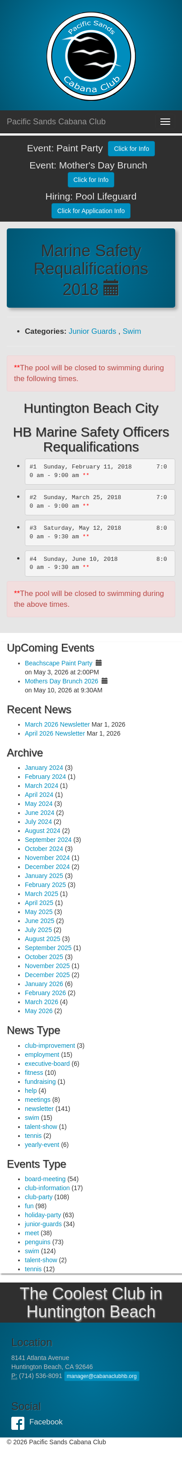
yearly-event (42, 1144)
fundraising (40, 1081)
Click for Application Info (91, 210)
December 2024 (47, 866)
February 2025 (45, 884)
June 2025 (39, 920)
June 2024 (39, 812)
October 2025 (44, 956)
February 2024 (45, 776)
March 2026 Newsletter (57, 724)
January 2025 (44, 875)
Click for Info (131, 148)
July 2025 (38, 929)
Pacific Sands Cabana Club (56, 121)
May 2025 (38, 911)
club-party (38, 1197)
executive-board (47, 1063)
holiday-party (43, 1215)
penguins (38, 1242)
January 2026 (44, 983)
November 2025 (47, 965)
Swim (131, 331)
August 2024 (43, 830)
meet (32, 1233)
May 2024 (38, 803)
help (31, 1090)
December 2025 (47, 974)
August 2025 (43, 938)
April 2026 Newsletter (55, 733)
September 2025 (48, 947)
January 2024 (44, 767)
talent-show (41, 1126)
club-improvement (50, 1045)
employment (42, 1054)
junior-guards (43, 1224)
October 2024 (44, 848)
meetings (38, 1099)
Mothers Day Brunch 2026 (61, 681)
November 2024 (47, 857)
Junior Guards (92, 331)
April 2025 (39, 902)
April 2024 (39, 794)
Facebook (20, 1422)
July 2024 (38, 821)
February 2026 (45, 992)
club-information (47, 1188)
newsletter (39, 1108)
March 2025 (41, 893)
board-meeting (45, 1179)
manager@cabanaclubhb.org (102, 1376)
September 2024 (48, 839)
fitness (34, 1072)
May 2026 (38, 1010)
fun (29, 1206)
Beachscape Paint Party (58, 663)
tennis (33, 1135)
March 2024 (41, 785)
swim (32, 1117)
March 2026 (41, 1001)
